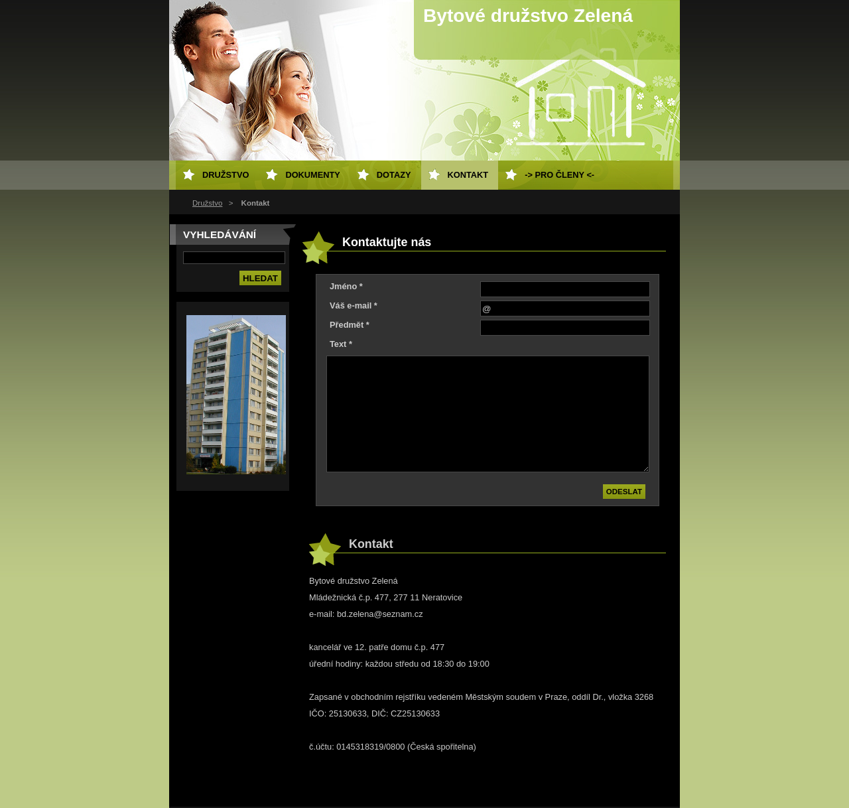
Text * (341, 344)
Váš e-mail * (353, 305)
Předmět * (349, 325)
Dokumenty (312, 175)
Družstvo (207, 203)
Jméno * (346, 286)
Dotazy (394, 175)
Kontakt (468, 175)
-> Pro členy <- (559, 175)
